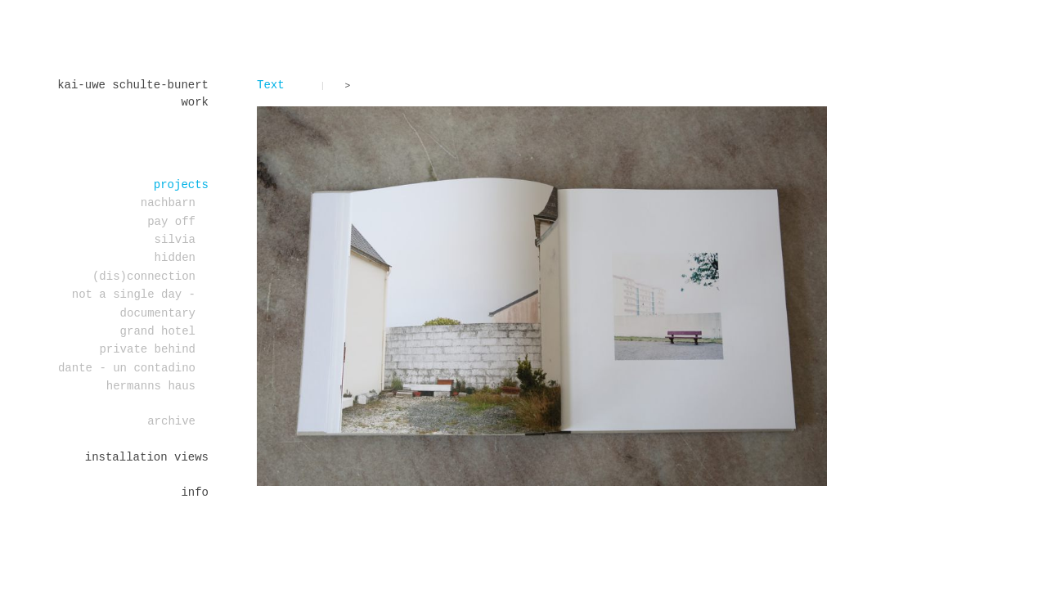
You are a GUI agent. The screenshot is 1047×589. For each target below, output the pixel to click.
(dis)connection (143, 276)
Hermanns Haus (150, 386)
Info (195, 492)
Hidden (175, 257)
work (195, 102)
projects (181, 184)
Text (271, 85)
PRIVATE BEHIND (147, 349)
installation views (147, 457)
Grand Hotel (157, 331)
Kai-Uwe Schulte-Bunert (133, 85)
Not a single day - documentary (133, 303)
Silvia (175, 239)
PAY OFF (171, 221)
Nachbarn (168, 202)
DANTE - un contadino (126, 368)
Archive (171, 421)
